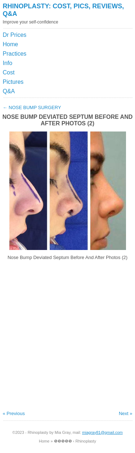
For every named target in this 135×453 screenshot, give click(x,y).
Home (10, 44)
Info (8, 63)
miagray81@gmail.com (102, 432)
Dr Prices (15, 35)
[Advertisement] (99, 48)
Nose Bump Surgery (32, 107)
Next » (125, 413)
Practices (15, 54)
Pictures (13, 82)
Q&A (9, 91)
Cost (9, 72)
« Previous (14, 413)
